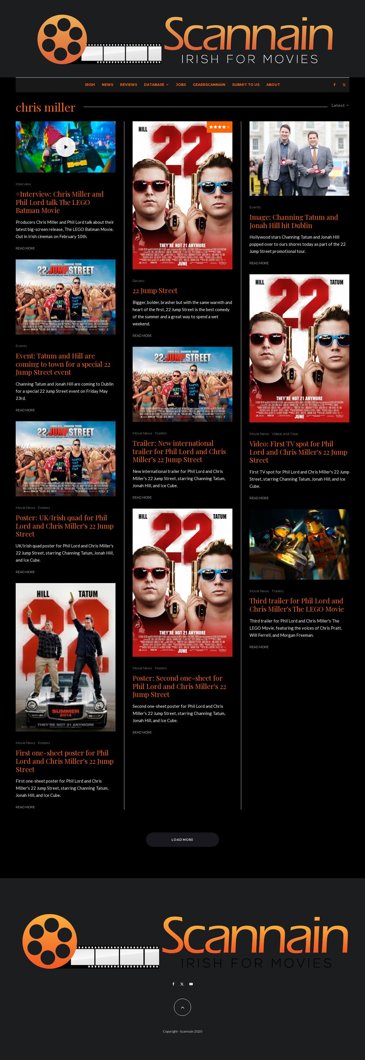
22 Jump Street (155, 290)
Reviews (128, 84)
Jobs (181, 84)
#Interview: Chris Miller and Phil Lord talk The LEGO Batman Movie (60, 202)
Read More (25, 248)
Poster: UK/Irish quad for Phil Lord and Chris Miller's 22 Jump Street (64, 525)
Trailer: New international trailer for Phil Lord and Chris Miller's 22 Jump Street (179, 451)
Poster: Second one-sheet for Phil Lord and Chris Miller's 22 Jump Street (179, 686)
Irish (90, 84)
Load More (183, 839)
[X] (344, 85)
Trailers (161, 433)
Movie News (25, 507)
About (273, 84)
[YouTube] (191, 984)
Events (21, 346)
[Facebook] (334, 85)
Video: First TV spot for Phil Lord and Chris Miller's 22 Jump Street (298, 452)
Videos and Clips (285, 434)
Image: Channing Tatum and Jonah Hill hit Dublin (294, 221)
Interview (23, 184)
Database (154, 84)
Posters (44, 507)
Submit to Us (245, 84)
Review (139, 281)
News (107, 84)
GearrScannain (209, 84)
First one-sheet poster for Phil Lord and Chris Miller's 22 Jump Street (64, 761)
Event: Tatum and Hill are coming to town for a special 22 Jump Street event (63, 364)
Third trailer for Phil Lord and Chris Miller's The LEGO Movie (297, 604)
